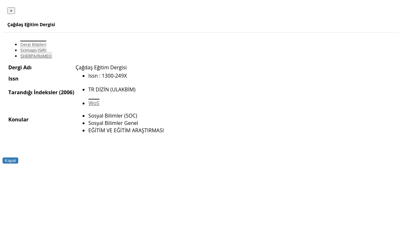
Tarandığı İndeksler (33, 92)
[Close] (11, 10)
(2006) (66, 92)
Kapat (10, 160)
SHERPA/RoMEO (36, 56)
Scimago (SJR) (33, 50)
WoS (94, 103)
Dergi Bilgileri (33, 44)
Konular (18, 119)
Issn (13, 78)
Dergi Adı (20, 67)
